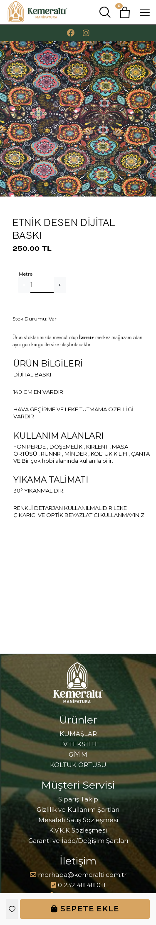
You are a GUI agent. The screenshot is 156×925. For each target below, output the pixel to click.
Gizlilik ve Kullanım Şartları (78, 809)
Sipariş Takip (78, 799)
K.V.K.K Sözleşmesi (78, 830)
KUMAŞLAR (78, 734)
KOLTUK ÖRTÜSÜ (78, 765)
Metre (25, 274)
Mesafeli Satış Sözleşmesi (78, 820)
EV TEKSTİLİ (78, 744)
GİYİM (78, 754)
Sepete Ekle (85, 908)
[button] (125, 12)
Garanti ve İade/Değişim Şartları (78, 841)
